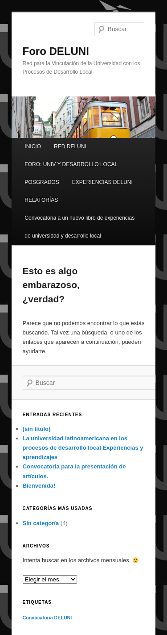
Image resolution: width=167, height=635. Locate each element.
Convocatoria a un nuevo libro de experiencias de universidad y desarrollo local (79, 227)
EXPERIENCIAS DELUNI (102, 182)
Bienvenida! (39, 485)
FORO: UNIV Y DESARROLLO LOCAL (71, 164)
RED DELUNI (70, 146)
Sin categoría (41, 523)
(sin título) (37, 429)
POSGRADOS (41, 182)
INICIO (32, 146)
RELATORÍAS (41, 200)
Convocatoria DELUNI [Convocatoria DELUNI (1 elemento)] (47, 617)
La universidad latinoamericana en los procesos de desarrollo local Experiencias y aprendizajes (83, 447)
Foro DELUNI (56, 51)
